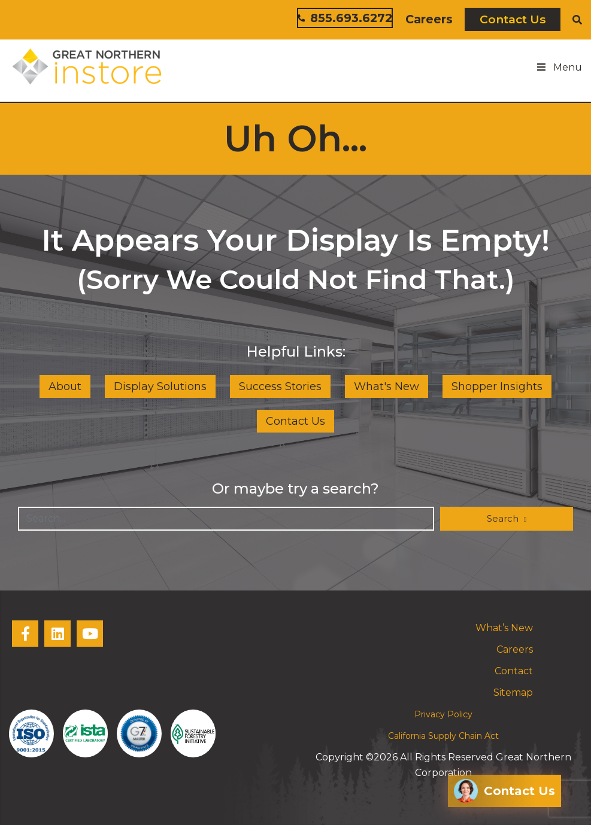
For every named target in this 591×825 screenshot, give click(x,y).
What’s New (504, 628)
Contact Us (513, 19)
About (65, 386)
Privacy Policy (443, 714)
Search (504, 518)
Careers (429, 19)
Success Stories (280, 386)
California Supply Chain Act (443, 735)
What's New (386, 386)
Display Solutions (160, 386)
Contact (514, 671)
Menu (558, 67)
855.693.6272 (345, 18)
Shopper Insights (496, 386)
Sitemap (513, 692)
